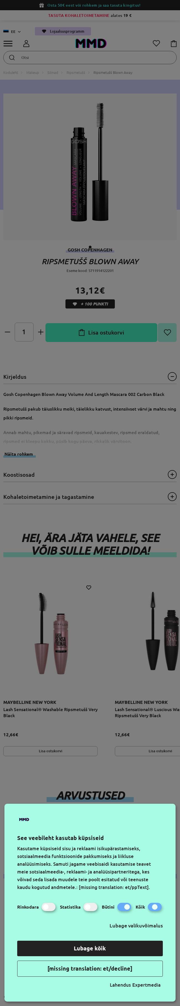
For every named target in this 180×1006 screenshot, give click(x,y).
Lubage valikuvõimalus (136, 925)
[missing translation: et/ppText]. (114, 887)
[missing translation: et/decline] (89, 968)
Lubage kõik (90, 948)
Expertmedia (146, 984)
